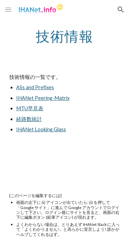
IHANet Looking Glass (41, 129)
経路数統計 (29, 119)
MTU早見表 (29, 108)
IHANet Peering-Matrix (42, 98)
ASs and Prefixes (35, 87)
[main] (65, 36)
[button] (8, 9)
